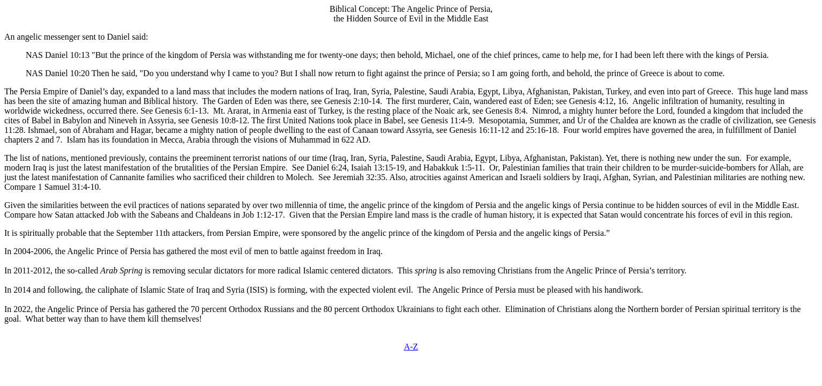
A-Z (411, 346)
